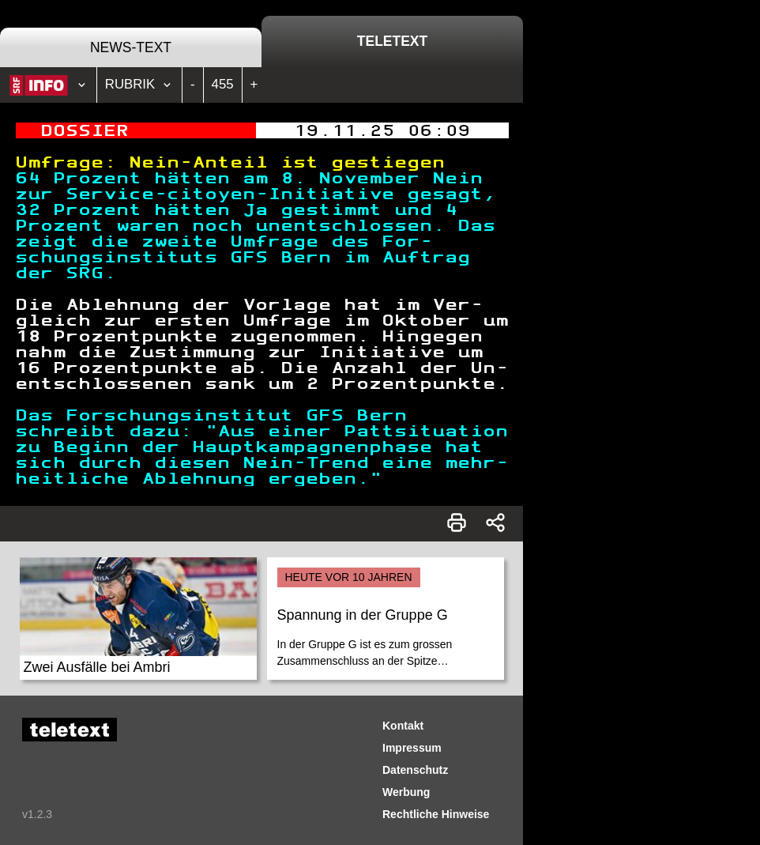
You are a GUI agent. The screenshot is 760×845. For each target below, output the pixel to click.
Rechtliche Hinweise (435, 814)
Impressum (412, 747)
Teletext (392, 41)
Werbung (406, 792)
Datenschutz (415, 770)
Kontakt (402, 725)
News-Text (130, 47)
